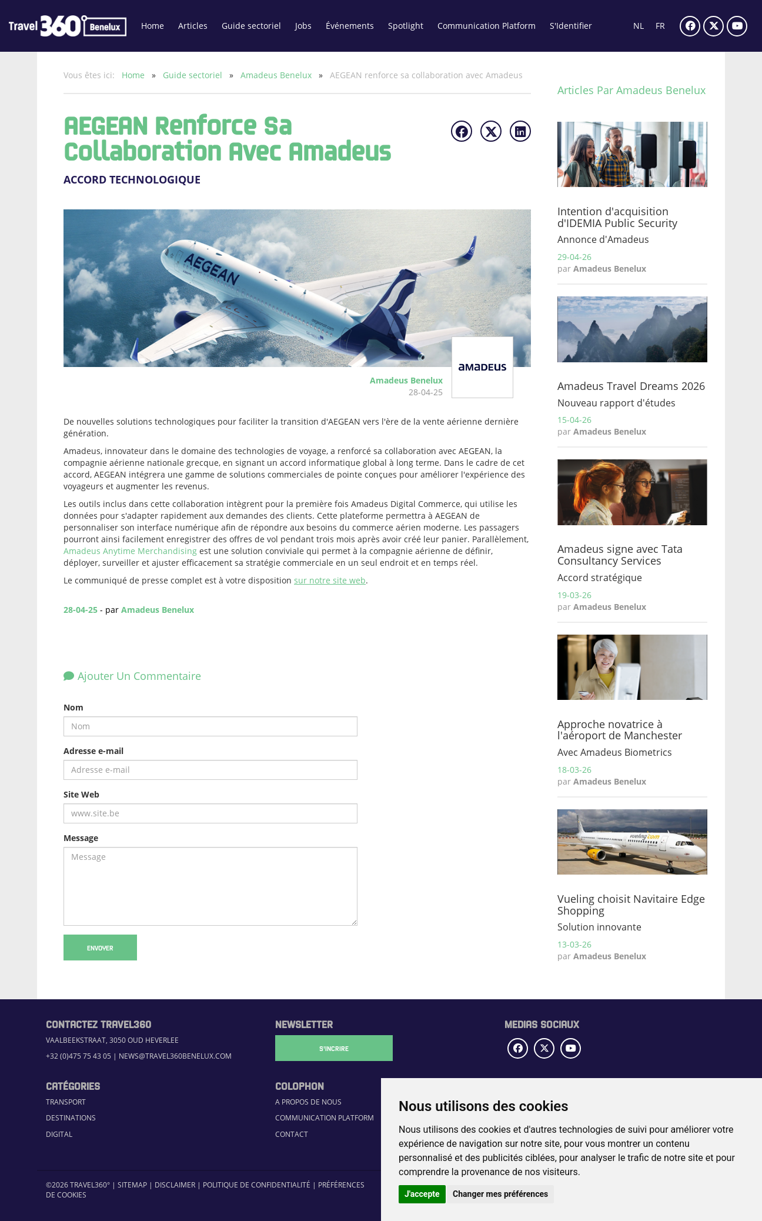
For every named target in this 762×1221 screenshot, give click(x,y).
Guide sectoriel (251, 25)
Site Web (81, 794)
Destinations (71, 1118)
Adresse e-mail (93, 750)
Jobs (303, 25)
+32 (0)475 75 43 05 (78, 1056)
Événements (350, 25)
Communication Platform (486, 25)
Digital (59, 1134)
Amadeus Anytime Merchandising (130, 550)
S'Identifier (571, 25)
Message (80, 837)
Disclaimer (175, 1185)
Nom (73, 707)
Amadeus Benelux (277, 75)
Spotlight (405, 25)
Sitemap (132, 1185)
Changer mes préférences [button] (500, 1194)
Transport (66, 1102)
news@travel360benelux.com (175, 1056)
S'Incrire (334, 1048)
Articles (193, 25)
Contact (291, 1134)
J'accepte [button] (422, 1194)
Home (152, 25)
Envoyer (100, 947)
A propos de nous (308, 1102)
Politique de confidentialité (256, 1185)
